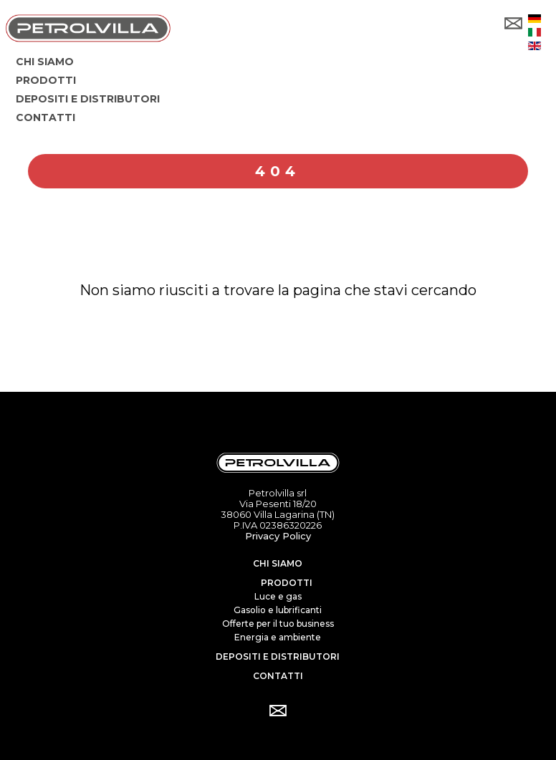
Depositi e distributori (278, 656)
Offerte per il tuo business (278, 623)
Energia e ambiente (277, 637)
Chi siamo (277, 563)
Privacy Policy (278, 536)
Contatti (278, 675)
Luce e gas (278, 596)
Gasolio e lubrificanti (278, 610)
